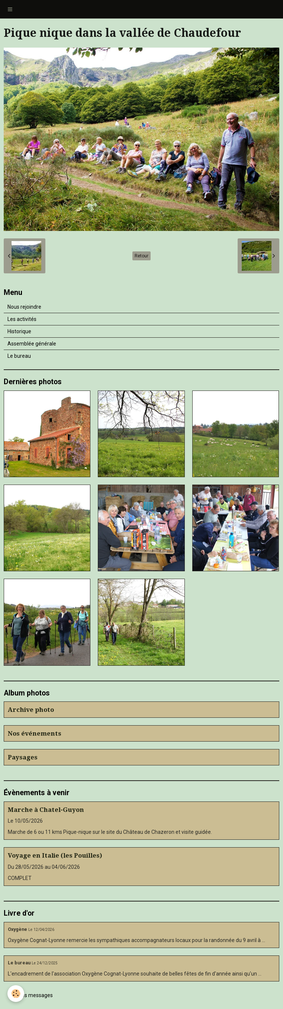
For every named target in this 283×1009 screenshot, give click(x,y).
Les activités (21, 319)
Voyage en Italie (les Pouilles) (55, 855)
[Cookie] (15, 993)
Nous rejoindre (24, 307)
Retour (141, 255)
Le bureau (19, 356)
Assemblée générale (31, 344)
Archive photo (31, 709)
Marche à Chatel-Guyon (46, 809)
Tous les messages (30, 995)
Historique (19, 331)
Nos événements (34, 733)
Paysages (23, 757)
